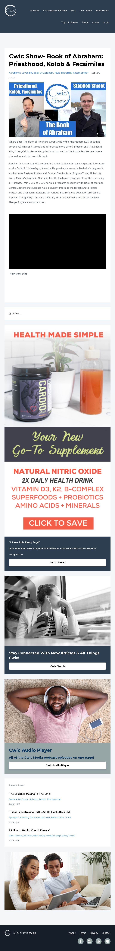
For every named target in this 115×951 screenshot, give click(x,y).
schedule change (53, 835)
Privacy (94, 933)
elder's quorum (15, 835)
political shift (45, 799)
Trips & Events (69, 22)
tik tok (68, 817)
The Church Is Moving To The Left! (29, 794)
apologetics (14, 817)
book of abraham (43, 72)
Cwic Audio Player (57, 765)
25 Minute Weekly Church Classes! (29, 830)
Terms (82, 933)
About (95, 22)
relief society (39, 835)
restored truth (57, 817)
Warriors (34, 10)
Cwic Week (57, 666)
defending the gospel (30, 817)
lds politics (33, 799)
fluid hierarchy (63, 72)
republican (56, 799)
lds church (23, 799)
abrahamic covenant (20, 72)
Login (106, 22)
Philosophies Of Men (55, 10)
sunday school (68, 835)
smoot (84, 72)
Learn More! (57, 562)
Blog (73, 10)
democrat (13, 799)
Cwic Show (86, 10)
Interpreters (102, 10)
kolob (76, 72)
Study (85, 22)
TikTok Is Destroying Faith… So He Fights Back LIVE (40, 812)
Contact (106, 933)
